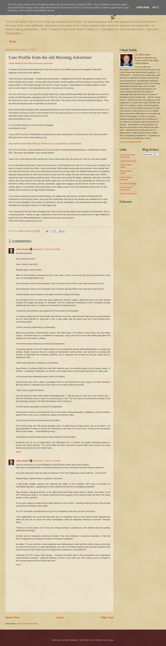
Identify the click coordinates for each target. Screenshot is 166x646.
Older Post (107, 617)
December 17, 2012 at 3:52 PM (46, 461)
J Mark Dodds (22, 249)
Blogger (110, 640)
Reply (18, 452)
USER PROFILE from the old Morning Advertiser (31, 63)
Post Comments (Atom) (27, 623)
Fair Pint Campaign (128, 183)
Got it (155, 7)
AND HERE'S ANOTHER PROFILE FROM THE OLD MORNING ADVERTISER (45, 144)
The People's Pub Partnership (127, 156)
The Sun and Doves (128, 193)
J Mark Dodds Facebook (126, 178)
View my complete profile (130, 142)
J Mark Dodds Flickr (128, 161)
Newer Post (12, 617)
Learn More (142, 7)
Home (12, 41)
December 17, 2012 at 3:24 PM (46, 249)
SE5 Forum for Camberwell (126, 188)
